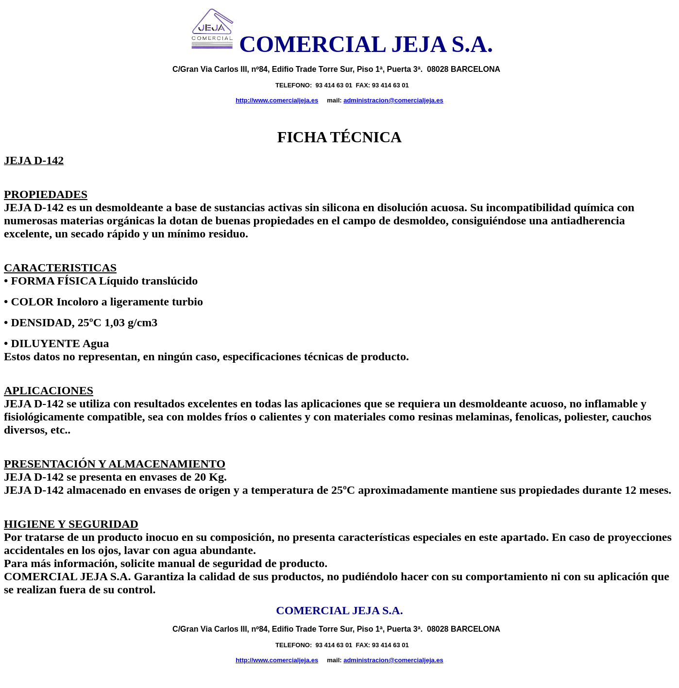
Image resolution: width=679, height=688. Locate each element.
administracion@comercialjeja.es (393, 100)
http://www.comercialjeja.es (277, 100)
